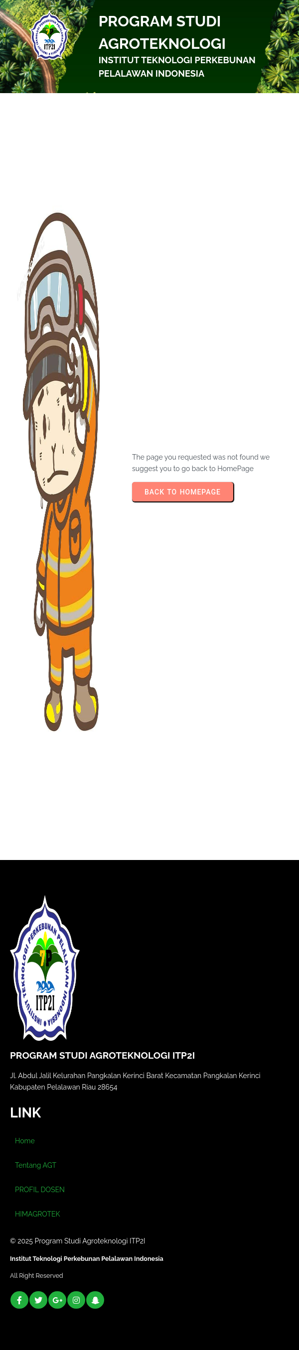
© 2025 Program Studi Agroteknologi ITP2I (78, 1241)
